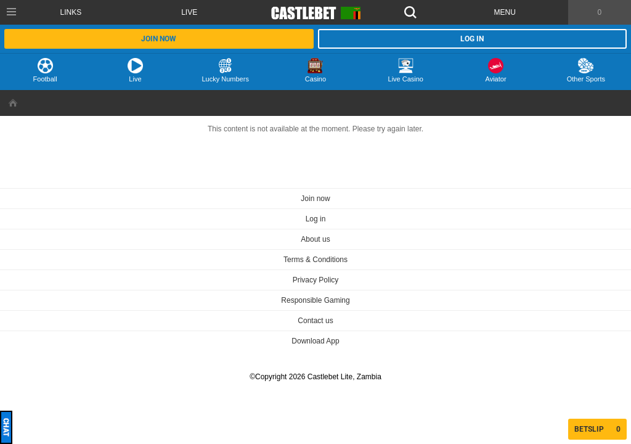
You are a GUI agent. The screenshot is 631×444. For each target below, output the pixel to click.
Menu (505, 12)
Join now (158, 39)
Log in (472, 39)
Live (189, 12)
